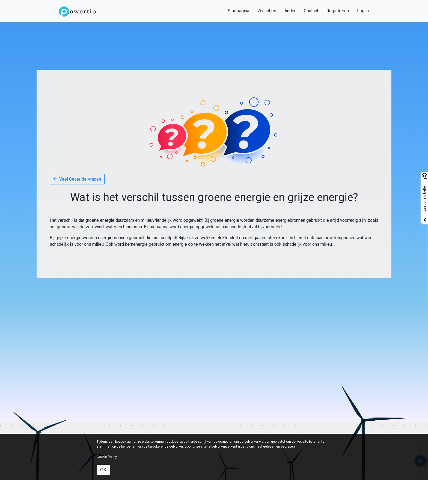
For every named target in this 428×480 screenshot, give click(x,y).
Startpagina (238, 10)
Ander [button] (290, 10)
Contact (311, 10)
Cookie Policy (107, 457)
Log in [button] (363, 10)
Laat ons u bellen (424, 198)
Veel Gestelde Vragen (77, 179)
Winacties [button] (266, 10)
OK (103, 469)
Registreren (337, 10)
